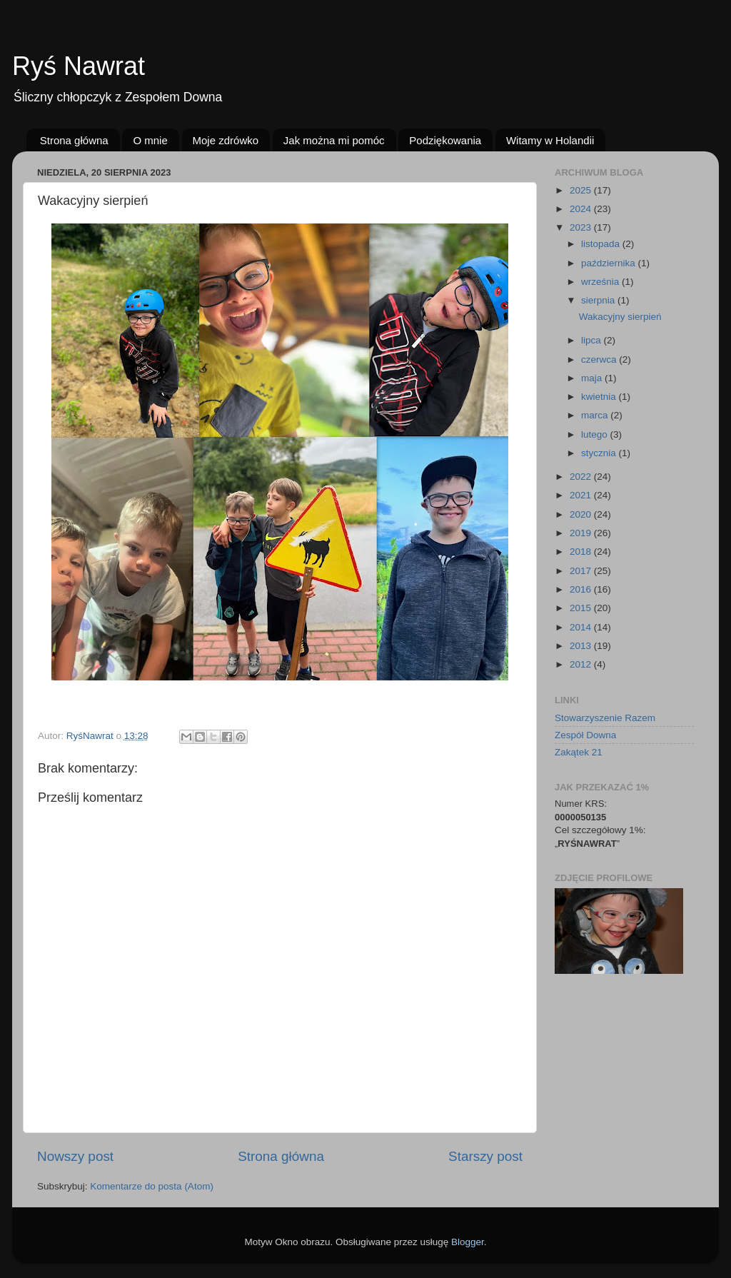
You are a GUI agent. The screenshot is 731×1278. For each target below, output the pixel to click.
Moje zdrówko (226, 140)
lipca (592, 340)
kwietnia (600, 396)
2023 (582, 227)
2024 (582, 208)
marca (595, 415)
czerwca (600, 359)
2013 (582, 645)
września (601, 281)
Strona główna (74, 140)
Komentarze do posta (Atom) (151, 1186)
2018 (582, 551)
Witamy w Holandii (550, 140)
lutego (595, 434)
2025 (582, 190)
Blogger (467, 1242)
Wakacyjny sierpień (620, 316)
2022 (582, 476)
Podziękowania (445, 140)
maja (593, 378)
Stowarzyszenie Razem (605, 718)
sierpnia (599, 300)
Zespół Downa (585, 735)
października (609, 263)
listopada (601, 243)
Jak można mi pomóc (334, 140)
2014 (582, 627)
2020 (582, 514)
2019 (582, 533)
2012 (582, 664)
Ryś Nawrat (78, 66)
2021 (582, 495)
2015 (582, 608)
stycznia (600, 453)
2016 (582, 589)
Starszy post (485, 1156)
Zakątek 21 (579, 752)
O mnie (150, 140)
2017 (582, 570)
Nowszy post (75, 1156)
